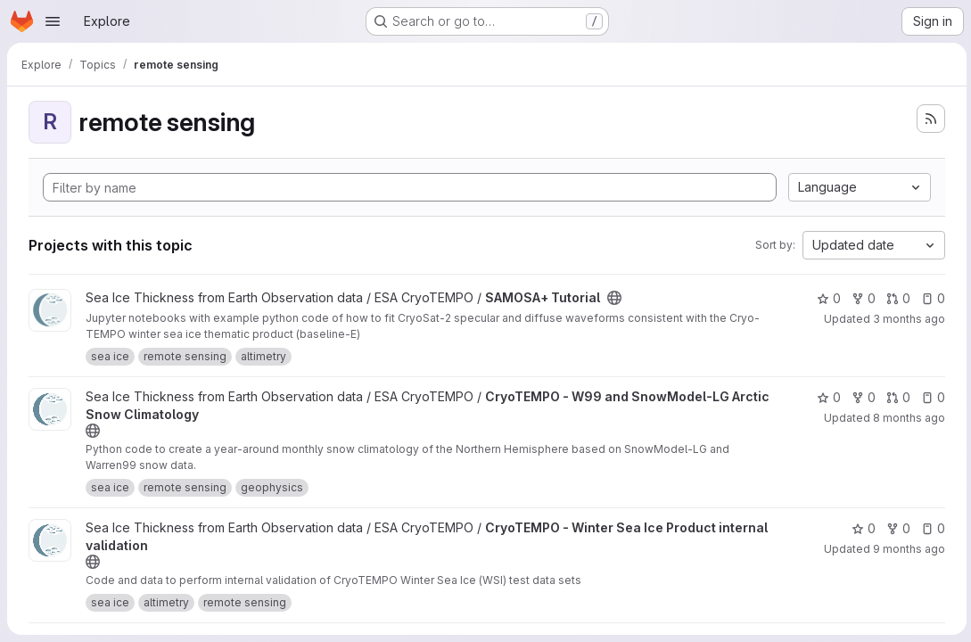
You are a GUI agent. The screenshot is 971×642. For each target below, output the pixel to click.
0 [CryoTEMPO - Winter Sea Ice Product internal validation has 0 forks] (896, 528)
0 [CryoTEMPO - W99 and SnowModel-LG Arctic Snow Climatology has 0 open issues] (930, 397)
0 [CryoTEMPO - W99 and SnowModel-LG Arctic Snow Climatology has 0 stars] (826, 397)
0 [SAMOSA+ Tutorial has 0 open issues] (930, 298)
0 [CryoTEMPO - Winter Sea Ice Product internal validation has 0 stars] (861, 528)
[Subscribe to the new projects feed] (928, 118)
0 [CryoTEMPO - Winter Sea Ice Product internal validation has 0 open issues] (930, 528)
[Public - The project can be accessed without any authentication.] (614, 298)
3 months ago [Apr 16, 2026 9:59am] (906, 318)
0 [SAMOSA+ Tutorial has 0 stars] (826, 298)
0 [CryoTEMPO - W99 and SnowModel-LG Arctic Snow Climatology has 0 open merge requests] (896, 397)
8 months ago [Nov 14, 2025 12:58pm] (906, 417)
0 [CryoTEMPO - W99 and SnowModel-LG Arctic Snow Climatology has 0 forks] (861, 397)
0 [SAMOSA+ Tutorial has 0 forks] (861, 298)
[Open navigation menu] (52, 21)
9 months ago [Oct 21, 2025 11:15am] (906, 549)
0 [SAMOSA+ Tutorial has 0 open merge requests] (896, 298)
